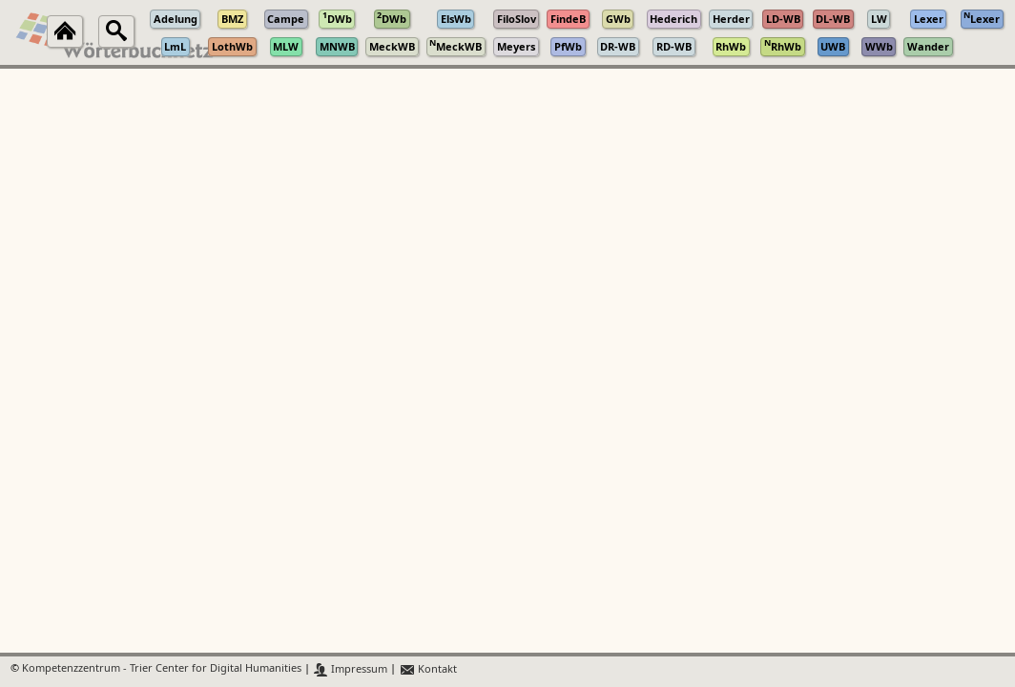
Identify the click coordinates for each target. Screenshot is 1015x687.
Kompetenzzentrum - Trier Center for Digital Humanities (161, 669)
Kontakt (428, 669)
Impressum (350, 669)
